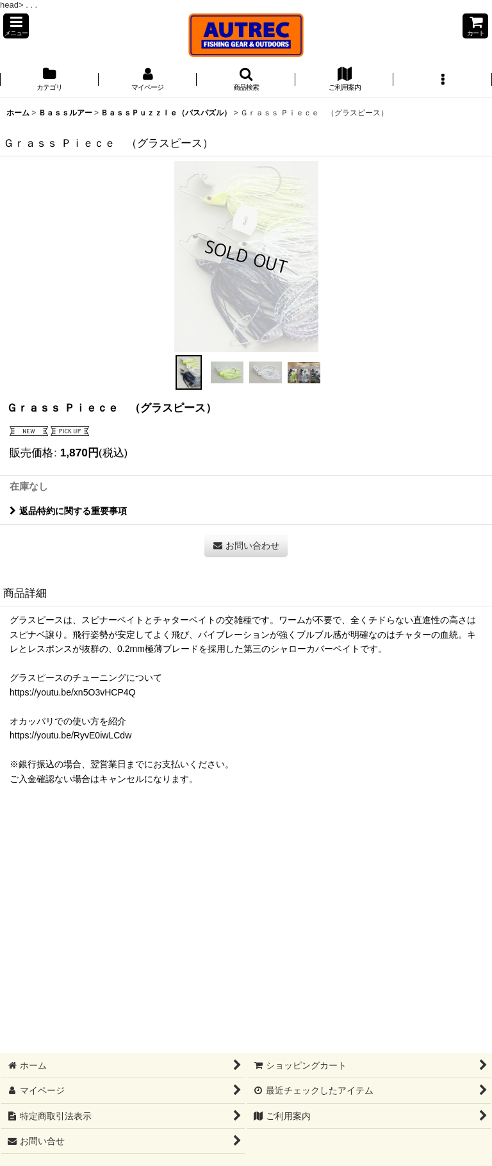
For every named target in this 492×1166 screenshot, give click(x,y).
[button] (16, 25)
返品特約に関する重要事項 (68, 511)
